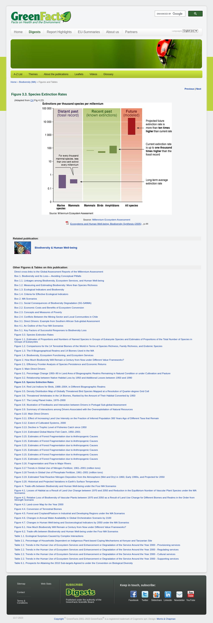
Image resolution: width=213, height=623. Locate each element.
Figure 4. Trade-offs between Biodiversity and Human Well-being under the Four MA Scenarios (65, 486)
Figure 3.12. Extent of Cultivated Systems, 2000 (40, 422)
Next (198, 89)
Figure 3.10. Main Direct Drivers (31, 413)
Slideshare (156, 600)
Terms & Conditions (22, 601)
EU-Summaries (89, 32)
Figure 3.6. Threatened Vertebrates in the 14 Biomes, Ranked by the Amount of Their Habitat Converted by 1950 (74, 395)
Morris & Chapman (166, 619)
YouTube (190, 600)
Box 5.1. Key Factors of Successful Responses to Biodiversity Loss (50, 330)
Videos (93, 74)
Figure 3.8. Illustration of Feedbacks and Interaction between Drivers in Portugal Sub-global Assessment (70, 404)
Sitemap (21, 583)
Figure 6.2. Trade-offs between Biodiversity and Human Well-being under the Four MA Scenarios (66, 531)
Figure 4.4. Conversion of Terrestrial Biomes (38, 509)
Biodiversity (56, 247)
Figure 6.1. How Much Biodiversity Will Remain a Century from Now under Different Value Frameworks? (70, 527)
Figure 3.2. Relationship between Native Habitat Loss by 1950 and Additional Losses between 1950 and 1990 (73, 377)
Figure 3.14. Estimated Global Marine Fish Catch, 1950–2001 (47, 431)
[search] (169, 14)
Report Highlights (59, 32)
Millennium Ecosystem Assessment (111, 219)
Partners (131, 32)
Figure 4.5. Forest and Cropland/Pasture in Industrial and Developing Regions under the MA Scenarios (69, 513)
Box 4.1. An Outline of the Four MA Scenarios (38, 325)
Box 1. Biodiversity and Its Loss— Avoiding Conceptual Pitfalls (47, 276)
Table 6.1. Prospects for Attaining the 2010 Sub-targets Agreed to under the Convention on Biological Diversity (73, 563)
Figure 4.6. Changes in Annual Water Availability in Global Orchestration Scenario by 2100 (62, 517)
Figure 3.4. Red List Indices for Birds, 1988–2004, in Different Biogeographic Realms (59, 386)
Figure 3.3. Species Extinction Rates (33, 334)
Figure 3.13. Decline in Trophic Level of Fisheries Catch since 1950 (50, 427)
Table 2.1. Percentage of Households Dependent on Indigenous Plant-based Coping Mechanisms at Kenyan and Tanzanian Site (83, 540)
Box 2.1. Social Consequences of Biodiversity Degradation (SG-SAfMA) (52, 303)
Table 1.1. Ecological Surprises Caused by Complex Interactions (48, 536)
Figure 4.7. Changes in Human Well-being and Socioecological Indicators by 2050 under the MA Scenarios (71, 522)
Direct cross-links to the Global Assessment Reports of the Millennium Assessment (58, 271)
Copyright (59, 619)
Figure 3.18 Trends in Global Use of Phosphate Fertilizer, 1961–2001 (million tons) (58, 472)
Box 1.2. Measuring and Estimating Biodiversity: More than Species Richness (56, 285)
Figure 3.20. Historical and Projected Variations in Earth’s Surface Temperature (56, 481)
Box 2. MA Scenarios (25, 298)
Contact (21, 592)
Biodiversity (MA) (27, 82)
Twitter (145, 600)
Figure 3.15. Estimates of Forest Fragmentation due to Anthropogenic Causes (56, 436)
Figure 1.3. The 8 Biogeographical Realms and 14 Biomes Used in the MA (54, 350)
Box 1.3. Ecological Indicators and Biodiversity (39, 289)
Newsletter (179, 600)
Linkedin (168, 600)
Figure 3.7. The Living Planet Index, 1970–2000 (40, 400)
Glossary (108, 74)
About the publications (56, 74)
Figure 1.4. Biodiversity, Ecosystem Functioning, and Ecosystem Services (53, 355)
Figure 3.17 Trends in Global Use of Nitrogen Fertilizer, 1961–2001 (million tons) (57, 468)
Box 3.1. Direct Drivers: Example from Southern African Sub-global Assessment (57, 321)
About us (112, 32)
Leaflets (79, 74)
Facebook (133, 600)
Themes (32, 74)
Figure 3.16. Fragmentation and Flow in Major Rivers (42, 463)
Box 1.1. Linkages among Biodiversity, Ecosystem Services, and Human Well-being (59, 280)
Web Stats (46, 583)
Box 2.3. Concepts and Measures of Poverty (38, 312)
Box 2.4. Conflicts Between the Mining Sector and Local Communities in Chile (56, 316)
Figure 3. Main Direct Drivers (29, 368)
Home (18, 32)
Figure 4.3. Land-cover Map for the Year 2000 (38, 504)
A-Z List (18, 74)
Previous (189, 89)
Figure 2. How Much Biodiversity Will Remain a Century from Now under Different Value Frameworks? (69, 359)
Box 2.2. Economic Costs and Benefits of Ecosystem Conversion (49, 307)
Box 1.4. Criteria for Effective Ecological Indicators (41, 294)
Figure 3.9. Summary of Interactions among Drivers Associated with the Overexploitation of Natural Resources (73, 409)
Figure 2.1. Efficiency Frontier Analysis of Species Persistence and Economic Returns (60, 364)
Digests (35, 32)
